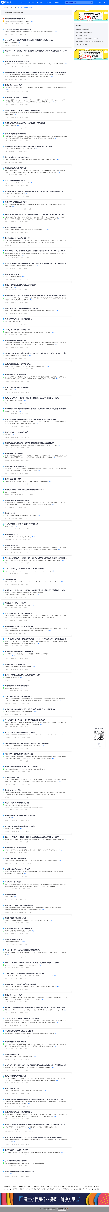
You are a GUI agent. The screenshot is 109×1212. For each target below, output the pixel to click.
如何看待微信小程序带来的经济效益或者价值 (19, 626)
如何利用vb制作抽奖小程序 (13, 939)
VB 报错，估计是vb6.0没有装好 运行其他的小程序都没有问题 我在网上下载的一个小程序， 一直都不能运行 (38, 353)
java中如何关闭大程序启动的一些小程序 (17, 869)
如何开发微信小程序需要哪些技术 (15, 1042)
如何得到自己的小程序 (12, 545)
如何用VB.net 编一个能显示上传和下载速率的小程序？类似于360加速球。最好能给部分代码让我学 (36, 51)
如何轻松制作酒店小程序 (13, 479)
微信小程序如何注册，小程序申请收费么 (17, 364)
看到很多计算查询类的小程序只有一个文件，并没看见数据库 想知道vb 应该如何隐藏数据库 (33, 1137)
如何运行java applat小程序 (13, 85)
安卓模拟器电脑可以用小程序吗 (37, 1189)
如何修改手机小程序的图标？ (14, 453)
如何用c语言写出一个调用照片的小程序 (17, 61)
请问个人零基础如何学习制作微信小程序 (17, 330)
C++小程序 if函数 (10, 579)
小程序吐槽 (39, 2)
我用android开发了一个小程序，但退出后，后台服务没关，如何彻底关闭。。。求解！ (32, 398)
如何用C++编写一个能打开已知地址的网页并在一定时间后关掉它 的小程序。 (29, 146)
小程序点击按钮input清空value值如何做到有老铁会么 (21, 524)
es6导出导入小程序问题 (81, 44)
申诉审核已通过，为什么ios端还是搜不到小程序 (87, 38)
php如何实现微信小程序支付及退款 (16, 1161)
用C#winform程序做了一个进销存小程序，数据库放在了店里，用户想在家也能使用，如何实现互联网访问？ (38, 558)
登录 (100, 2)
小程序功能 (31, 2)
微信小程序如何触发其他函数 (25, 7)
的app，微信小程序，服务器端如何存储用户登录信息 (21, 308)
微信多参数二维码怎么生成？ (83, 29)
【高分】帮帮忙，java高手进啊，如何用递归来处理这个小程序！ (25, 569)
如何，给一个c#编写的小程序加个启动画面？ (19, 905)
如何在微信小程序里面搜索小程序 (15, 340)
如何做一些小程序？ (11, 513)
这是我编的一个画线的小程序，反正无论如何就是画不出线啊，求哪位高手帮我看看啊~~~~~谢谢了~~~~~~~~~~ (39, 590)
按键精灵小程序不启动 (46, 1186)
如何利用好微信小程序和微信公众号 (16, 168)
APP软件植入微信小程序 (24, 1186)
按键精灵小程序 (86, 1189)
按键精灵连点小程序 (76, 1189)
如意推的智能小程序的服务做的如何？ (17, 157)
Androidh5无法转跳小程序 (86, 1186)
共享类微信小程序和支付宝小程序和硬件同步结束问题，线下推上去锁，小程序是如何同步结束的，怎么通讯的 (39, 72)
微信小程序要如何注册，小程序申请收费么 (18, 319)
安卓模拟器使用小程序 (52, 1189)
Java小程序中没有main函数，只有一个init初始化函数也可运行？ (25, 720)
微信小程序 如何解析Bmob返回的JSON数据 (18, 29)
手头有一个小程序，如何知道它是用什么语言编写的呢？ (22, 110)
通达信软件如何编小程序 (13, 227)
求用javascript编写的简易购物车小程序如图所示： (20, 732)
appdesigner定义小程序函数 (10, 1189)
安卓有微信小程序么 (64, 1189)
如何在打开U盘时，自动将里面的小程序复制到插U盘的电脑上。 (25, 490)
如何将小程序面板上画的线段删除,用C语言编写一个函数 (22, 675)
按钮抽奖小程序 (35, 1186)
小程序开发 (22, 2)
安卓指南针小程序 (23, 1189)
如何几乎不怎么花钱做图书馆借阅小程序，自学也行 (21, 767)
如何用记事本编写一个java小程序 (15, 858)
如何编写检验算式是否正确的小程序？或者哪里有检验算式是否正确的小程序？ (29, 443)
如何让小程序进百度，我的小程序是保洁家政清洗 (20, 285)
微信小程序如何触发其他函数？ (15, 19)
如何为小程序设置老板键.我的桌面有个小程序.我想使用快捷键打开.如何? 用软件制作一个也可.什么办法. (37, 1099)
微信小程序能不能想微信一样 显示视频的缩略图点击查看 (90, 41)
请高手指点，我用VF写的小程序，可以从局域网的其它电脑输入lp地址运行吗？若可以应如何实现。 (36, 1065)
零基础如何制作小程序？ (13, 777)
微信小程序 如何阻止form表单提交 (16, 202)
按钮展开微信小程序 (59, 1186)
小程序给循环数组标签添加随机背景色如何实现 (20, 815)
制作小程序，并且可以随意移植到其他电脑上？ (20, 754)
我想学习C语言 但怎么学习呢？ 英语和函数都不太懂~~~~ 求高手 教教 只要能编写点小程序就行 (34, 191)
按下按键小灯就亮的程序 (72, 1186)
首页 (15, 2)
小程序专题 (48, 2)
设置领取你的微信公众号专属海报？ (84, 32)
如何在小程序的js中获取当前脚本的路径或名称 (19, 1171)
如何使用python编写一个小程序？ (15, 603)
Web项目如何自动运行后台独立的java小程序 (19, 651)
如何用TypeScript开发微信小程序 (15, 466)
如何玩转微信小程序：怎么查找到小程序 (17, 238)
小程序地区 (57, 2)
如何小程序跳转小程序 (12, 1088)
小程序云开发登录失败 (81, 35)
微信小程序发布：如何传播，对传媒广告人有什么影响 (22, 1018)
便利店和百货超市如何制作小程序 (15, 134)
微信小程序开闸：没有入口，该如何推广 (17, 97)
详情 (32, 21)
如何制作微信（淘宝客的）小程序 (15, 918)
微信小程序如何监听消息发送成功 (15, 180)
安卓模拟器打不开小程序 (10, 1186)
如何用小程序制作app (12, 274)
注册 (105, 2)
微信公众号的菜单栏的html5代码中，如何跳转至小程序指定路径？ (26, 123)
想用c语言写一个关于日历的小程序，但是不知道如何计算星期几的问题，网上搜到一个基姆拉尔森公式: (37, 251)
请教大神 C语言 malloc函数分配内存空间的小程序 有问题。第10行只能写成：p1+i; (31, 419)
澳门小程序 (96, 1186)
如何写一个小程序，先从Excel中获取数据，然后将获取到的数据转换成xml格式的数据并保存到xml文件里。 (38, 295)
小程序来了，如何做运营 (13, 882)
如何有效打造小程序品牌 (13, 790)
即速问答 (6, 7)
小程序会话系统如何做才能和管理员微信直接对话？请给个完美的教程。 (27, 743)
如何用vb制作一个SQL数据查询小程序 (17, 803)
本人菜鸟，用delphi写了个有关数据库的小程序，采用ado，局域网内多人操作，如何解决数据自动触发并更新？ (39, 263)
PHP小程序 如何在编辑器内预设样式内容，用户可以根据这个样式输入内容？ (29, 40)
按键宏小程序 (95, 1189)
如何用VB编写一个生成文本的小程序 (16, 432)
